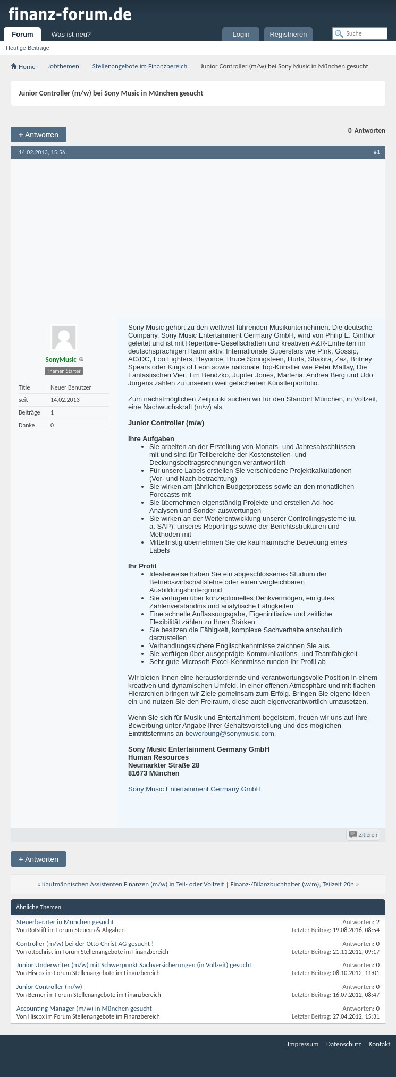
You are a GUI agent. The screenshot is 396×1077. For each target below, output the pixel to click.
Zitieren (363, 834)
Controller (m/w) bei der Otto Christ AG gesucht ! (85, 943)
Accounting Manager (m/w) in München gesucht (84, 1008)
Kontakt (380, 1044)
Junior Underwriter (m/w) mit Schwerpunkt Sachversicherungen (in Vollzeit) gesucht (133, 965)
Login (241, 34)
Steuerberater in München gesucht (65, 922)
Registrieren (288, 34)
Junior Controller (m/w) (49, 986)
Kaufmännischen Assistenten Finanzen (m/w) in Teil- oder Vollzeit (133, 884)
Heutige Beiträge (27, 48)
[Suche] (359, 33)
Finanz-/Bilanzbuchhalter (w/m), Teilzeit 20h (292, 884)
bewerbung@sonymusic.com (230, 733)
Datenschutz (343, 1044)
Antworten (38, 134)
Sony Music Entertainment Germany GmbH (194, 789)
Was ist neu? (71, 34)
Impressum (303, 1044)
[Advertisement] (198, 238)
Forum (22, 34)
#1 (377, 152)
